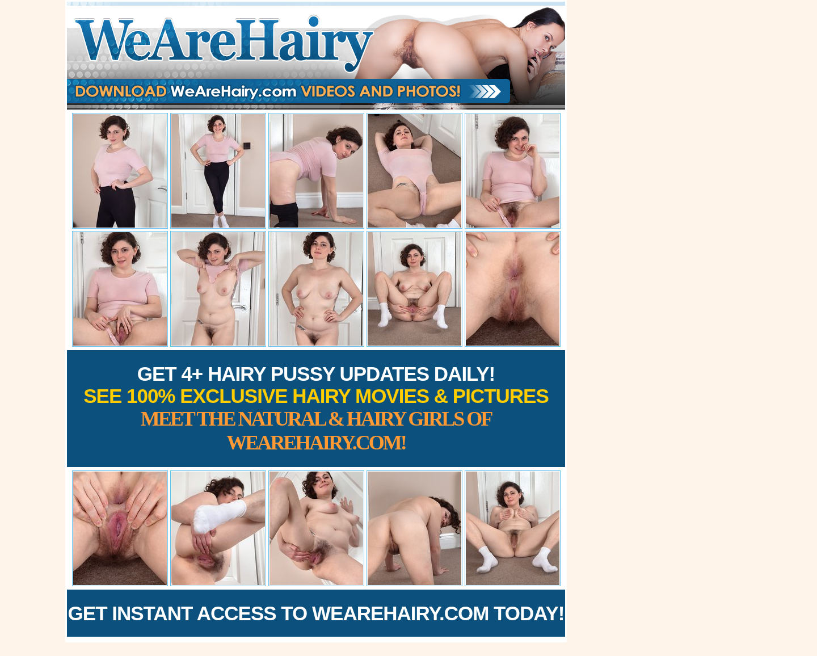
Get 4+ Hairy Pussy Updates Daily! (316, 408)
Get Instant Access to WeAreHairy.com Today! (316, 613)
